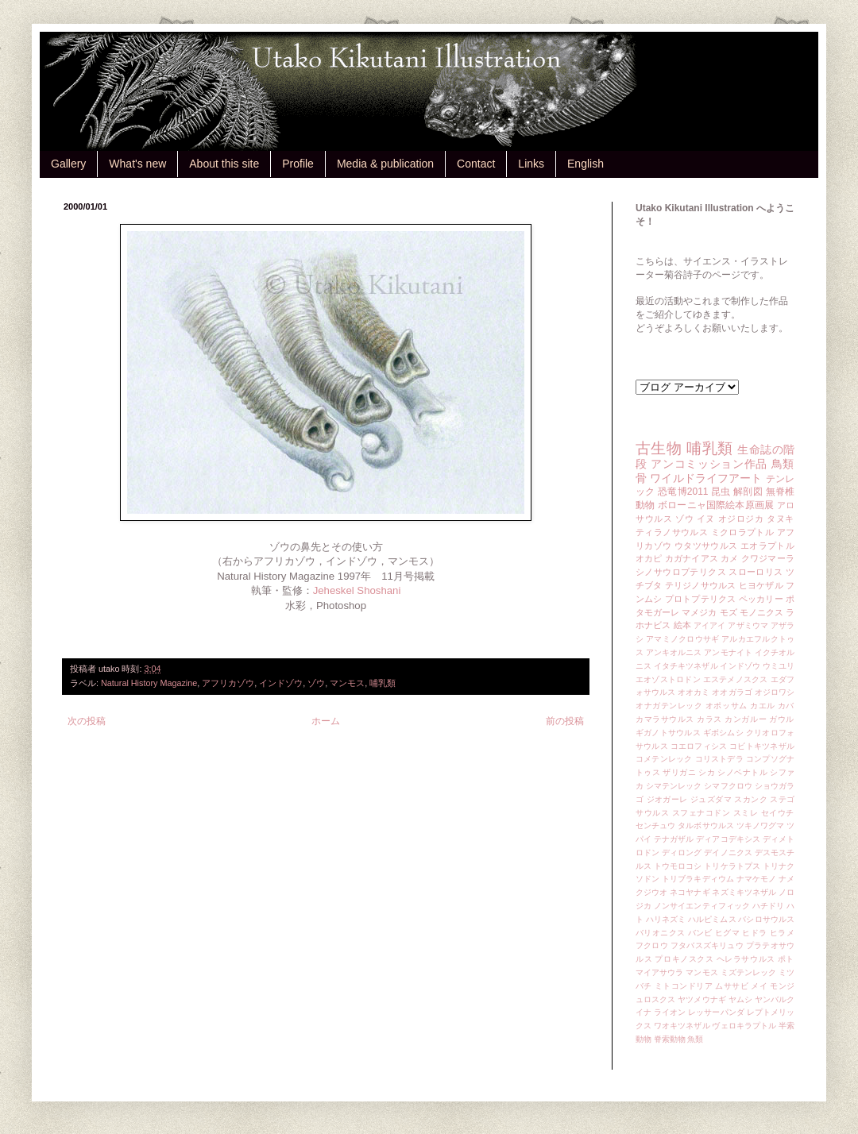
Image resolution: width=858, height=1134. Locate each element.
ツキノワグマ (760, 825)
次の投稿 (87, 721)
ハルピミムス (712, 919)
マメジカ (699, 612)
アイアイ (710, 625)
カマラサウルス (665, 719)
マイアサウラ (660, 972)
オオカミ (693, 692)
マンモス (347, 683)
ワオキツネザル (682, 1025)
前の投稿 (565, 721)
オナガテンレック (669, 705)
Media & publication (385, 163)
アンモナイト (728, 652)
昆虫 (721, 491)
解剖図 (748, 491)
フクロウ (652, 945)
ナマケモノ (756, 878)
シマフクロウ (728, 785)
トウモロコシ (678, 866)
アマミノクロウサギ (682, 638)
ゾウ (316, 683)
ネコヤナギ (689, 892)
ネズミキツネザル (744, 892)
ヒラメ (782, 932)
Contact (476, 163)
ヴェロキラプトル (744, 1025)
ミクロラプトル (743, 532)
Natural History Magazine (149, 683)
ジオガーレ (667, 799)
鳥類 (782, 463)
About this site (224, 163)
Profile (298, 163)
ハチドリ (768, 905)
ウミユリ (778, 666)
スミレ (746, 812)
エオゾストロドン (668, 679)
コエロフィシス (699, 746)
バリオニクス (661, 932)
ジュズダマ (711, 799)
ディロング (681, 852)
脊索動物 (670, 1039)
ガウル (781, 719)
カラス (709, 719)
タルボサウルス (706, 825)
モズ (728, 612)
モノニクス (761, 612)
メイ (759, 986)
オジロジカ (741, 518)
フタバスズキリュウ (707, 945)
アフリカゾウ (228, 683)
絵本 (682, 625)
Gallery (68, 163)
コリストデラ (719, 758)
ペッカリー (761, 599)
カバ (786, 705)
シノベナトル (742, 772)
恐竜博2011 (683, 491)
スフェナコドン (701, 812)
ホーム (325, 721)
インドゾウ (281, 683)
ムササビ (731, 986)
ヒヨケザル (761, 585)
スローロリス (756, 572)
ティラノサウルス (672, 532)
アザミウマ (748, 625)
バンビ (700, 932)
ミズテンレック (749, 972)
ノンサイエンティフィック (702, 905)
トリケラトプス (732, 866)
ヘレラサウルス (746, 959)
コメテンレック (664, 758)
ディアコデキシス (728, 839)
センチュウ (655, 825)
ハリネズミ (666, 919)
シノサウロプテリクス (681, 572)
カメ (729, 558)
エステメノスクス (735, 679)
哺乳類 (382, 683)
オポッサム (726, 705)
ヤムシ (740, 999)
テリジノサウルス (700, 585)
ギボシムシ (723, 732)
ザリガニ (679, 772)
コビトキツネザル (761, 746)
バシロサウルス (766, 919)
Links (531, 163)
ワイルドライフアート (706, 478)
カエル (762, 705)
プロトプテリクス (700, 599)
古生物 (659, 448)
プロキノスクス (684, 959)
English (585, 163)
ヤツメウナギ (702, 999)
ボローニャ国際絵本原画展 (716, 505)
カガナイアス (691, 558)
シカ (706, 772)
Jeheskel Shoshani (357, 590)
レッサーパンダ (716, 1012)
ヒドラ (754, 932)
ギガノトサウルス (668, 732)
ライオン (670, 1012)
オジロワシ (774, 692)
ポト (786, 959)
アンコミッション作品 (709, 463)
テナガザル (674, 839)
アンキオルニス (674, 652)
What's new (137, 163)
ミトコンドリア (684, 986)
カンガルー (746, 719)
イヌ (706, 518)
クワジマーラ (767, 558)
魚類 (695, 1039)
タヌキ (780, 518)
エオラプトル (767, 545)
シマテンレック (674, 785)
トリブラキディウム (698, 878)
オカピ (649, 558)
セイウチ (777, 812)
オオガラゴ (732, 692)
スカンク (750, 799)
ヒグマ (727, 932)
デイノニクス (728, 852)
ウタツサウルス (706, 545)
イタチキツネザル (686, 666)
